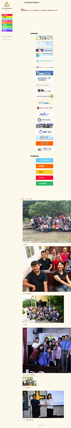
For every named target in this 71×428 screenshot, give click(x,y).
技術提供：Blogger (42, 425)
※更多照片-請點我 (28, 199)
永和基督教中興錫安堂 (31, 3)
